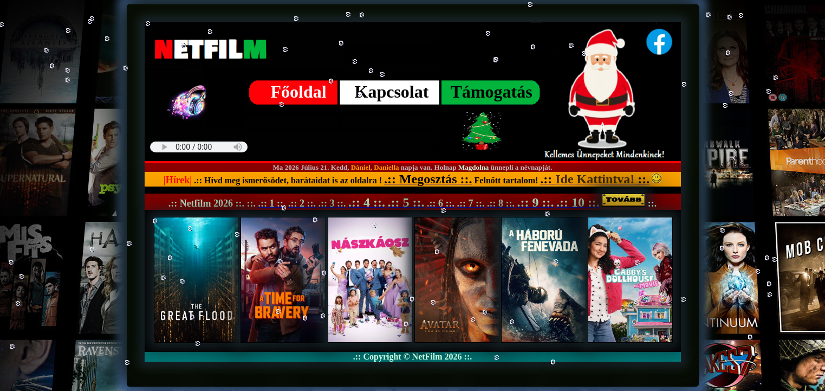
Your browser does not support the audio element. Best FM (199, 147)
